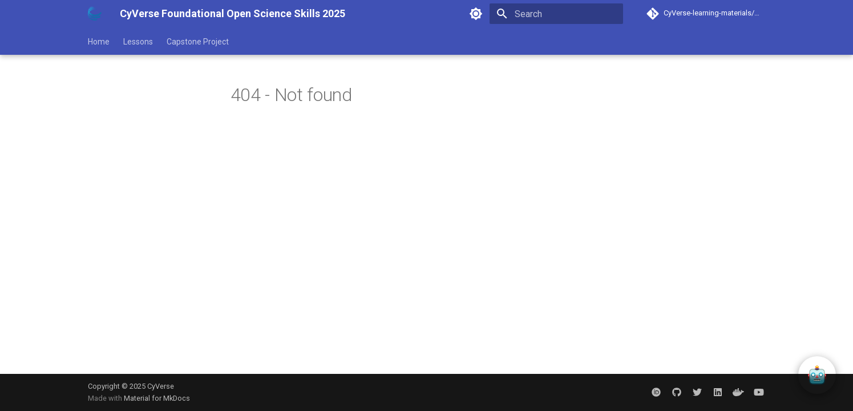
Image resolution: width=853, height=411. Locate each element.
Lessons (138, 41)
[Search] (556, 13)
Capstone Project (198, 41)
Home (99, 41)
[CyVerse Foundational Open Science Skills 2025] (94, 13)
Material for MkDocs (157, 398)
